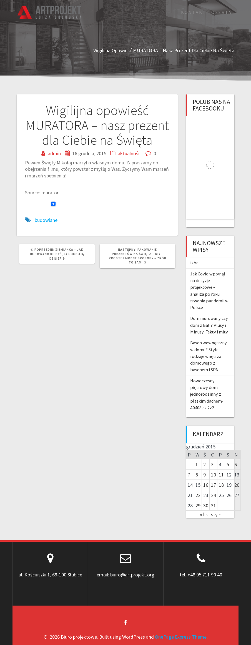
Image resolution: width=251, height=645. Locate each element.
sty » (216, 514)
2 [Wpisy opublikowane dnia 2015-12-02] (204, 464)
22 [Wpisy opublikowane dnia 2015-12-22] (197, 495)
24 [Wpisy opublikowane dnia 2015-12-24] (213, 495)
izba (194, 262)
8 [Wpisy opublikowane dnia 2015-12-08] (196, 474)
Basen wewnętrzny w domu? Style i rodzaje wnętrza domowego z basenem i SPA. (208, 356)
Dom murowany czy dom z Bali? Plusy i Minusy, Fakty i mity (209, 325)
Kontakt (193, 12)
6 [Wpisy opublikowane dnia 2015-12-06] (235, 464)
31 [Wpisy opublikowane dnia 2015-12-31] (213, 505)
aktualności (130, 153)
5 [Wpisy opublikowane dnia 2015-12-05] (228, 464)
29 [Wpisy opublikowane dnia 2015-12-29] (197, 505)
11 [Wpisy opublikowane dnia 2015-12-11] (221, 474)
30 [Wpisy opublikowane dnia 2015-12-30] (205, 505)
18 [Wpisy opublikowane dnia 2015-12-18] (221, 485)
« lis (204, 514)
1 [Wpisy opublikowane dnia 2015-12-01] (196, 464)
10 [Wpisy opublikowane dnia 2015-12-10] (213, 474)
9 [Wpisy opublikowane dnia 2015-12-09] (204, 474)
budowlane (46, 220)
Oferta (221, 12)
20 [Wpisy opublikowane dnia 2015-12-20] (236, 485)
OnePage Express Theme (181, 637)
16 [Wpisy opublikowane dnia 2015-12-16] (205, 485)
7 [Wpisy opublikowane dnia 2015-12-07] (189, 474)
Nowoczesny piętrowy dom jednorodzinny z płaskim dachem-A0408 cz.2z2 (207, 394)
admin (54, 153)
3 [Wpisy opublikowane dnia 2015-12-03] (212, 464)
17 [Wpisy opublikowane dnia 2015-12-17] (213, 485)
